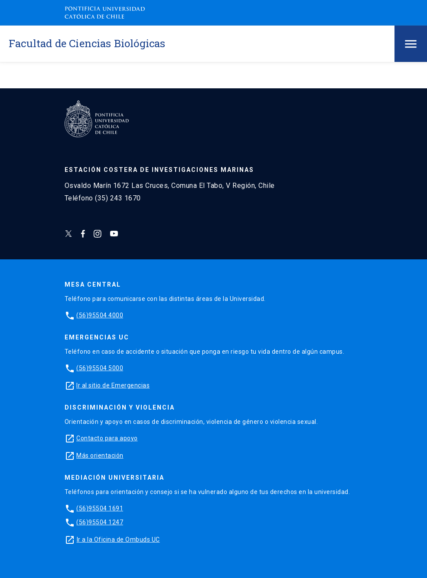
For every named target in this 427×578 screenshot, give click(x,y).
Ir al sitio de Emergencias (113, 385)
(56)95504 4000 (99, 315)
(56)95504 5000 (99, 368)
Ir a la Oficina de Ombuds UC (118, 539)
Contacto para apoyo (107, 438)
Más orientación (100, 455)
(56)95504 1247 (99, 522)
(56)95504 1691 (99, 508)
